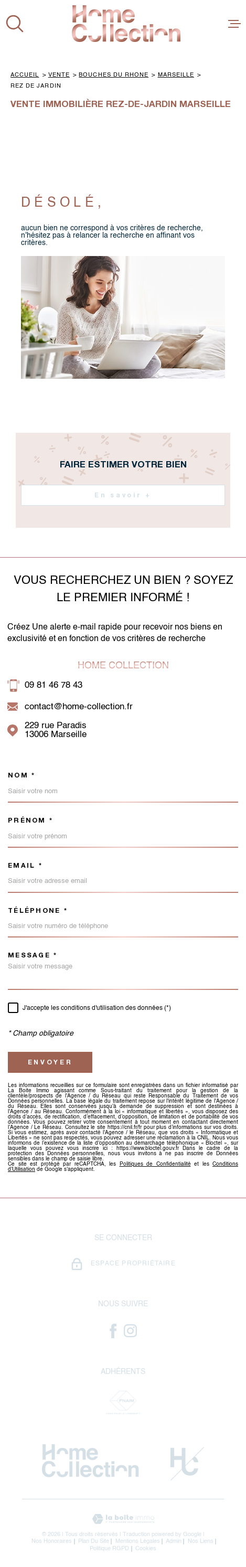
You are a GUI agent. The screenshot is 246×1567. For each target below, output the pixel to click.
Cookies (145, 1549)
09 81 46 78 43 (53, 685)
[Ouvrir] (14, 23)
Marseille (176, 75)
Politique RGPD (109, 1549)
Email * (25, 865)
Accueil (24, 75)
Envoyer (50, 1062)
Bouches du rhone (113, 75)
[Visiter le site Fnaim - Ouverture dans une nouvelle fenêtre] (123, 1403)
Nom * (21, 775)
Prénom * (30, 820)
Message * (32, 955)
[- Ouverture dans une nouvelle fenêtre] (113, 1331)
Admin (173, 1541)
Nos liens (200, 1541)
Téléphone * (38, 911)
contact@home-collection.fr (79, 706)
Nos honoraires (51, 1541)
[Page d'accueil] (126, 23)
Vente (59, 75)
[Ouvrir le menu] (234, 23)
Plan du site (93, 1541)
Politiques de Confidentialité (155, 1164)
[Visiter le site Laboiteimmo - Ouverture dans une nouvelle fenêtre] (123, 1519)
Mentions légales (137, 1541)
